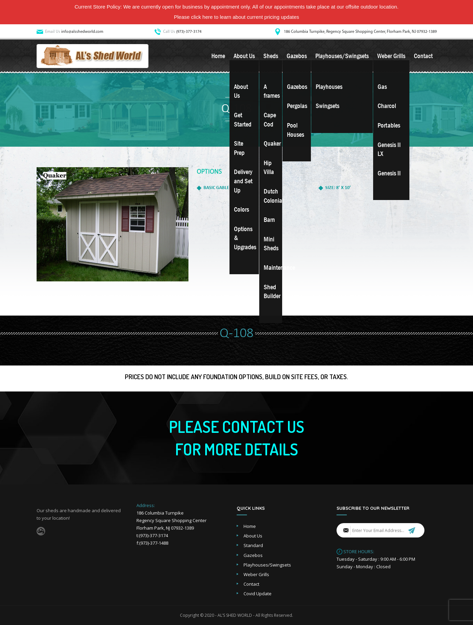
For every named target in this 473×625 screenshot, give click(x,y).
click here (202, 17)
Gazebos (297, 56)
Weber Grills (391, 56)
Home (218, 56)
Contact (423, 56)
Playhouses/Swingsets (342, 56)
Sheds (270, 56)
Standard (253, 545)
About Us (244, 56)
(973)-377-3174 (188, 32)
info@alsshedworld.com (82, 32)
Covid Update (258, 593)
